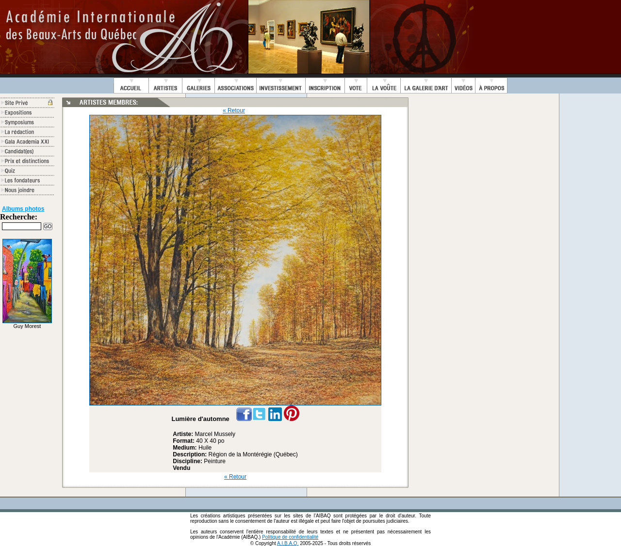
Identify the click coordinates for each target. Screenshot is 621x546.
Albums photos (23, 208)
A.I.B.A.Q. (287, 543)
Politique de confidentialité (290, 537)
